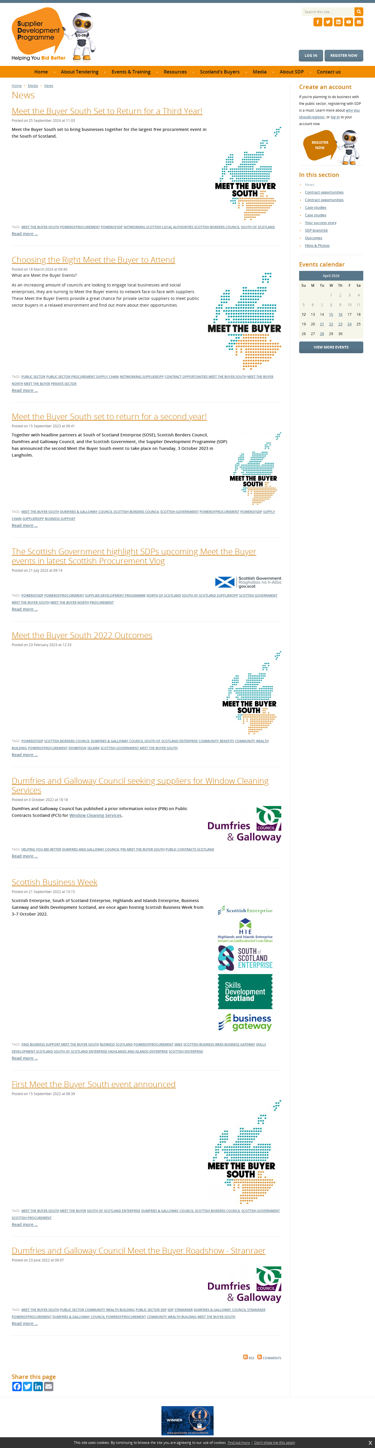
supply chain (107, 376)
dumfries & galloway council (87, 511)
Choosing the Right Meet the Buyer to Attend (93, 259)
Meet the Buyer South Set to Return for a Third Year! (107, 110)
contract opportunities (187, 376)
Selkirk (93, 748)
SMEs (178, 1044)
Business (107, 1044)
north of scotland (163, 595)
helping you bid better (41, 849)
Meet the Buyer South (159, 748)
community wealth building (110, 1309)
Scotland (124, 1044)
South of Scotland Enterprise (171, 741)
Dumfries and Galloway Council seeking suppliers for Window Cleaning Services (140, 785)
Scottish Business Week (55, 881)
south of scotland (258, 227)
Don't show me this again (274, 1442)
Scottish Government (120, 748)
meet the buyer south (40, 227)
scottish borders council (217, 227)
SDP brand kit (316, 230)
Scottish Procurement (32, 1217)
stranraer (184, 1309)
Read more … (25, 233)
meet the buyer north (69, 602)
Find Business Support (41, 1044)
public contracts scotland (190, 849)
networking (135, 227)
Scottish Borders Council (67, 741)
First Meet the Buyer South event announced (94, 1084)
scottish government (179, 511)
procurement (102, 602)
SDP (164, 1309)
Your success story (320, 222)
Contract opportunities (324, 192)
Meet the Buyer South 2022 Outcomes (82, 635)
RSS (248, 1358)
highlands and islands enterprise (138, 1051)
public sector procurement (71, 376)
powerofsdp (112, 227)
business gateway (239, 1044)
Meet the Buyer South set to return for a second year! (109, 416)
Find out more (239, 1442)
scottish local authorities (170, 227)
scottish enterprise (186, 1051)
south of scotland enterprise (81, 1051)
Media (33, 85)
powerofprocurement (80, 227)
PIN (123, 849)
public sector (33, 376)
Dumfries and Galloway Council (91, 849)
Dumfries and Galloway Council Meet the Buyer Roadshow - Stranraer (139, 1250)
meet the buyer (37, 383)
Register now (343, 55)
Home (17, 85)
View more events (331, 347)
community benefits (216, 741)
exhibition (77, 748)
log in (335, 117)
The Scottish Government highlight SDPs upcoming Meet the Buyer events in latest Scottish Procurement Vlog (134, 556)
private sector (63, 383)
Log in (311, 55)
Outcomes (313, 237)
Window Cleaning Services (95, 815)
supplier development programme (115, 595)
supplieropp (153, 376)
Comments (269, 1358)
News (48, 85)
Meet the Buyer (73, 1210)
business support (60, 518)
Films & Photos (317, 245)
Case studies (315, 207)
